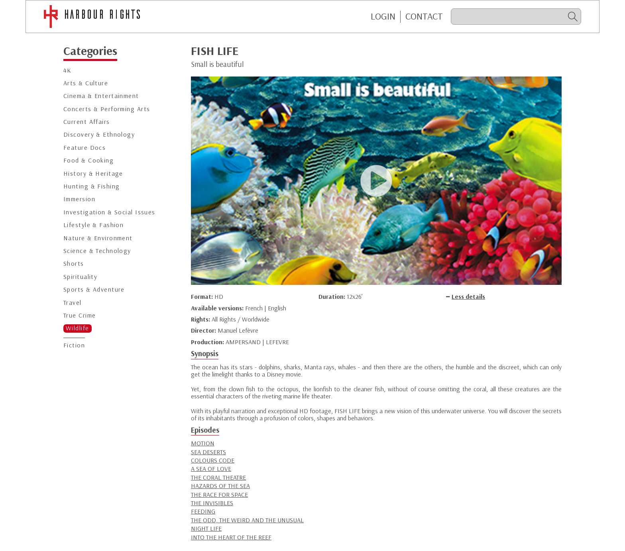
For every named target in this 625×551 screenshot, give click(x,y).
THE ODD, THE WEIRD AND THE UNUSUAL (247, 520)
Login (383, 16)
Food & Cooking (88, 160)
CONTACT (424, 16)
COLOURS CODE (212, 460)
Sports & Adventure (94, 289)
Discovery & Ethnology (99, 134)
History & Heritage (93, 173)
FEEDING (203, 511)
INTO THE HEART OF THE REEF (231, 537)
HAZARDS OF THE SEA (220, 485)
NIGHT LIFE (206, 528)
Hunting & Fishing (91, 186)
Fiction (74, 345)
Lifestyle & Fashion (93, 225)
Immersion (79, 199)
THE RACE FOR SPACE (219, 494)
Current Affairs (86, 121)
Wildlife (77, 328)
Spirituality (80, 276)
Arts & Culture (85, 83)
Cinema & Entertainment (101, 96)
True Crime (79, 315)
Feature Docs (84, 147)
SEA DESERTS (208, 451)
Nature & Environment (98, 238)
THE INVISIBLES (212, 502)
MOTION (202, 443)
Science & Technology (97, 251)
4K (67, 70)
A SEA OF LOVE (211, 468)
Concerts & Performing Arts (106, 109)
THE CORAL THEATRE (218, 477)
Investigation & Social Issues (109, 212)
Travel (72, 302)
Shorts (73, 263)
